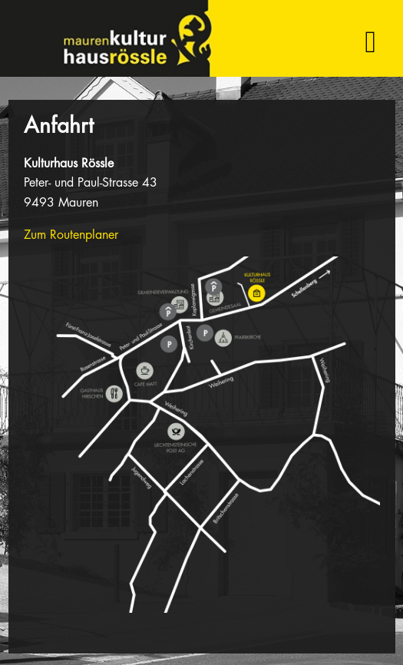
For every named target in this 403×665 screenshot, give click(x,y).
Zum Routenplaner (71, 235)
